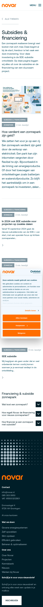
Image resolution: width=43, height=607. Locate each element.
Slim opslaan (8, 536)
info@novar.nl (8, 492)
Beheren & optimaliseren (14, 544)
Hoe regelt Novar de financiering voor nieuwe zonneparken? (18, 413)
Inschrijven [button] (12, 600)
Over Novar (8, 555)
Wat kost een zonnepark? (15, 404)
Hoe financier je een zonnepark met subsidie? (17, 423)
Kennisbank (8, 563)
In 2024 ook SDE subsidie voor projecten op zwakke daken (19, 222)
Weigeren (21, 333)
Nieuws (5, 567)
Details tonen (30, 310)
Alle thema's (10, 19)
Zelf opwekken (9, 531)
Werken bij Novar (10, 572)
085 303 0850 (8, 495)
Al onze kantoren (10, 515)
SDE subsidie (9, 356)
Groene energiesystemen (15, 527)
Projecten (7, 559)
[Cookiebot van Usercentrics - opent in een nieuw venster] (30, 271)
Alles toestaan (21, 318)
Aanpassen (22, 325)
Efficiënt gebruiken (11, 540)
